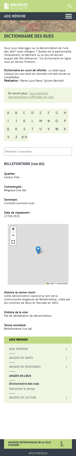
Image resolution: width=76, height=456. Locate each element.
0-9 (24, 137)
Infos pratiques (38, 453)
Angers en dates (21, 358)
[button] (38, 250)
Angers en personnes (25, 366)
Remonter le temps (22, 388)
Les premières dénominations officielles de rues (31, 95)
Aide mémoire (18, 349)
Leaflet (50, 283)
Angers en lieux (20, 375)
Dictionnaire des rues (24, 383)
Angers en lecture (22, 397)
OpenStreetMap (62, 283)
